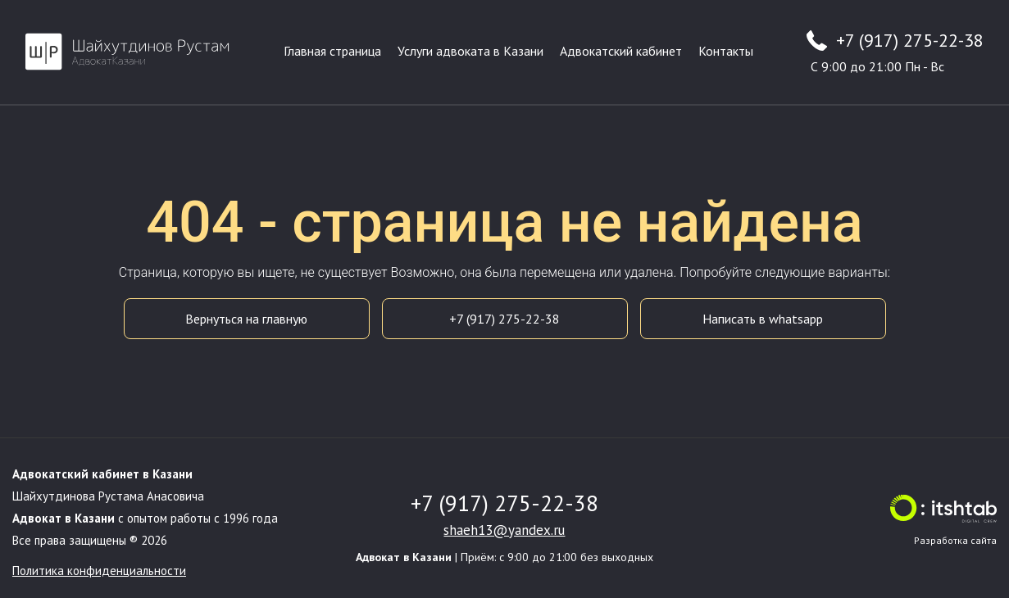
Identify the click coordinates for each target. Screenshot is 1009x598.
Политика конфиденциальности (99, 570)
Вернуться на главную (246, 318)
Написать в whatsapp (762, 318)
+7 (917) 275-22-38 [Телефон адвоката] (504, 503)
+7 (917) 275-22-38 (504, 318)
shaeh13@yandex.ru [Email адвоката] (504, 530)
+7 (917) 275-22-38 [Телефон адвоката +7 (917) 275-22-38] (910, 40)
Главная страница (332, 51)
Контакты (725, 51)
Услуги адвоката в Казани (470, 51)
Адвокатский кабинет (621, 51)
